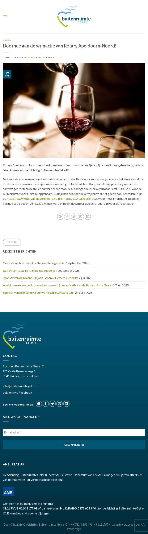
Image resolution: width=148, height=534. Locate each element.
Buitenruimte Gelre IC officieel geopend (29, 270)
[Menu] (5, 16)
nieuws (7, 40)
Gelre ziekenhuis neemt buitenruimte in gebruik (34, 263)
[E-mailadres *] (74, 432)
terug (12, 242)
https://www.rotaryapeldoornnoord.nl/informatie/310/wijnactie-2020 (53, 198)
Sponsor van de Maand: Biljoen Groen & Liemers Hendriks (40, 278)
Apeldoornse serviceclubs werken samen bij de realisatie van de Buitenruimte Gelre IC (59, 285)
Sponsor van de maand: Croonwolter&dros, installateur (38, 292)
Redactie (56, 57)
